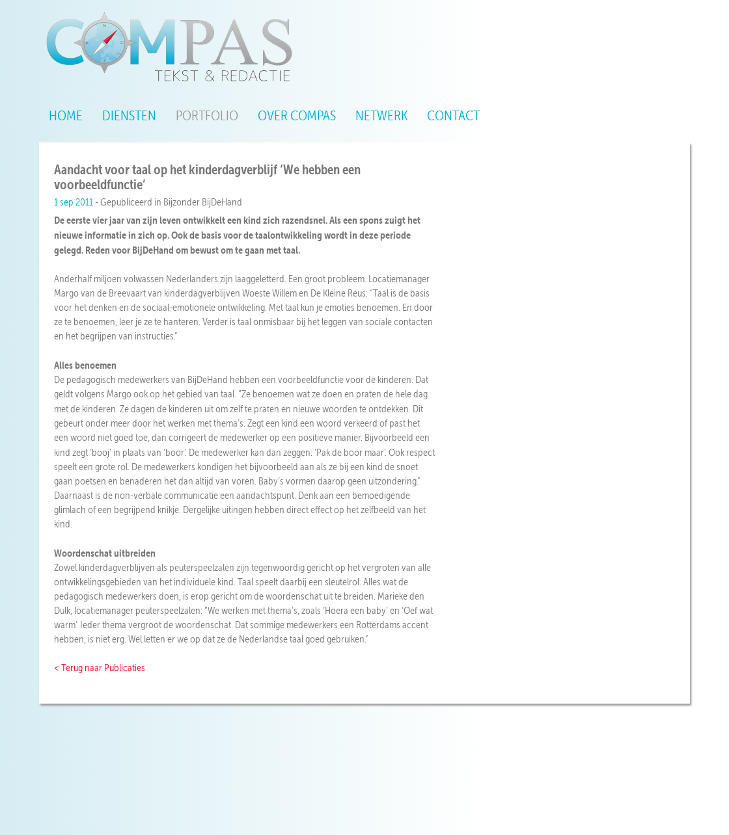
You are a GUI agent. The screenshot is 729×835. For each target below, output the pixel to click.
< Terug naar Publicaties (99, 667)
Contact (453, 116)
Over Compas (297, 116)
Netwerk (381, 116)
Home (66, 116)
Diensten (129, 116)
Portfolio (207, 116)
